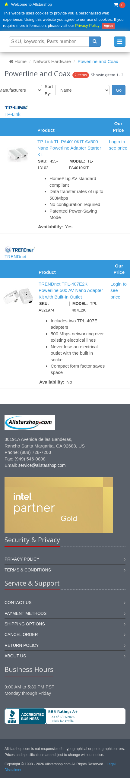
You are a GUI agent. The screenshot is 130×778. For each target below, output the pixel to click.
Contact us (18, 602)
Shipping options (25, 623)
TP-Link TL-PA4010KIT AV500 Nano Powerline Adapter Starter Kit (69, 148)
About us (15, 655)
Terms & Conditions (28, 570)
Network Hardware (52, 61)
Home (18, 61)
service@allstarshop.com (42, 465)
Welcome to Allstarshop (31, 4)
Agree (108, 25)
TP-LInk (13, 114)
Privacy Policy (87, 25)
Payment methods (25, 613)
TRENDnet (16, 256)
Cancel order (21, 634)
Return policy (22, 645)
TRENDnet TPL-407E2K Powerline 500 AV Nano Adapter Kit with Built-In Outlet (71, 290)
